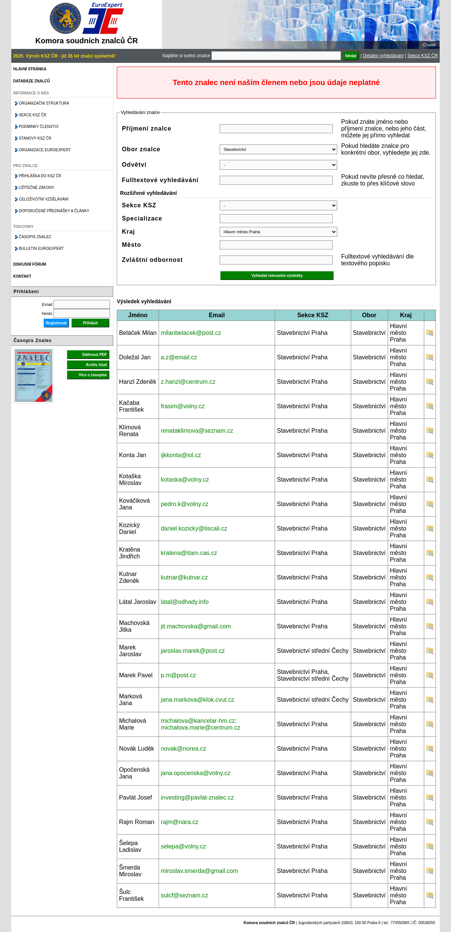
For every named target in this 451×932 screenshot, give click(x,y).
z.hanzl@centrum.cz (188, 382)
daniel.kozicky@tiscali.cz (194, 528)
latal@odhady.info (185, 602)
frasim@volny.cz (183, 406)
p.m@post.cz (178, 675)
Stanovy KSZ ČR (35, 138)
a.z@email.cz (179, 357)
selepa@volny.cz (183, 846)
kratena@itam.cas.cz (189, 553)
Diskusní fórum (29, 264)
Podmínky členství (38, 127)
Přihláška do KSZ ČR (40, 176)
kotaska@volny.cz (185, 479)
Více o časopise (93, 375)
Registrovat (56, 323)
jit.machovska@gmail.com (196, 626)
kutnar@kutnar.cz (184, 577)
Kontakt (22, 276)
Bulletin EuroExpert (41, 248)
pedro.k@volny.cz (184, 504)
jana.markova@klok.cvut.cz (197, 699)
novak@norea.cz (183, 748)
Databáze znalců (31, 81)
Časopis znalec (35, 237)
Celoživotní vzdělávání (44, 199)
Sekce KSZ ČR (422, 55)
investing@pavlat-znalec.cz (197, 797)
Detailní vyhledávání (383, 55)
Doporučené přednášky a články (54, 211)
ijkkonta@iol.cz (181, 455)
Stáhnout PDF (94, 355)
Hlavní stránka (29, 69)
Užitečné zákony (36, 187)
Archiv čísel (96, 365)
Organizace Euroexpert (45, 150)
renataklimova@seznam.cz (197, 430)
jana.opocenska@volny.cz (196, 773)
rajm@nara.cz (180, 822)
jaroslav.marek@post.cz (193, 651)
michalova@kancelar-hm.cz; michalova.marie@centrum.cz (200, 724)
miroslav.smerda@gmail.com (199, 871)
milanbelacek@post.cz (191, 333)
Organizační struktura (44, 103)
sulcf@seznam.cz (184, 895)
